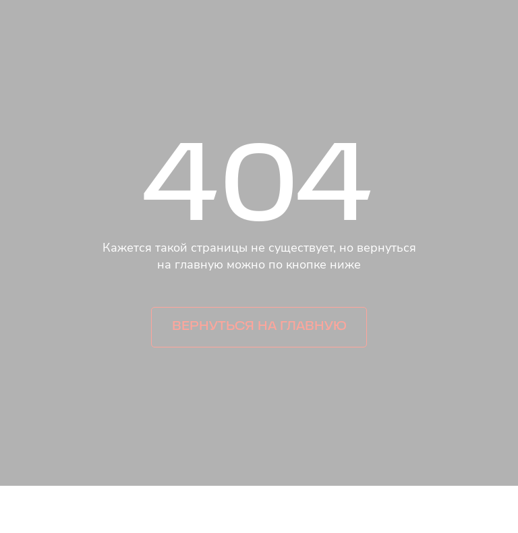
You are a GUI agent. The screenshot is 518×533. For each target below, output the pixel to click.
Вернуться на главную (259, 326)
